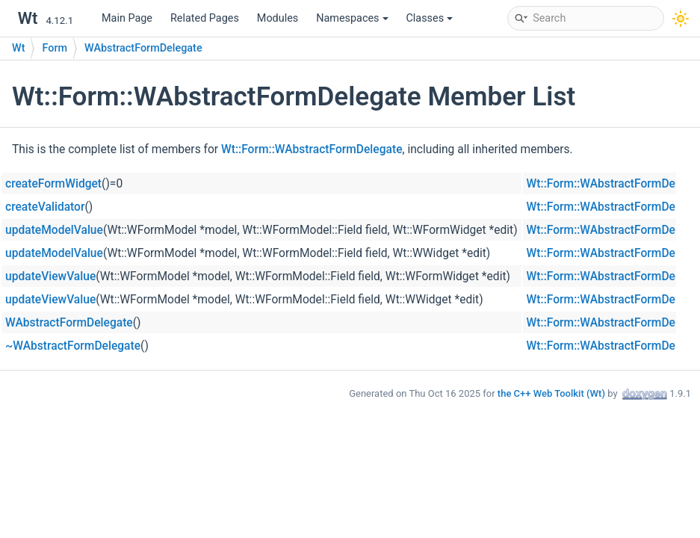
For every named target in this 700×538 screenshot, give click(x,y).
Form (54, 48)
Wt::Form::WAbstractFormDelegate (311, 149)
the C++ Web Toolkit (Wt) (551, 393)
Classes (429, 18)
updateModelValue (54, 230)
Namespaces (352, 18)
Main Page (127, 18)
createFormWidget (53, 184)
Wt (18, 48)
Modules (277, 18)
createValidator (44, 207)
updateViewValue (50, 276)
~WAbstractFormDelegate (72, 346)
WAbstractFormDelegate (143, 48)
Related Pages (204, 18)
